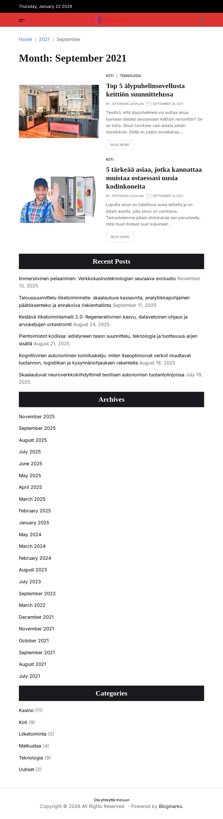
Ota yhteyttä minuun (112, 799)
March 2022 (32, 605)
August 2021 (32, 664)
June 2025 (30, 463)
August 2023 (33, 570)
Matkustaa (30, 746)
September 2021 (37, 652)
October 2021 (34, 640)
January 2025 (34, 522)
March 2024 (32, 546)
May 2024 (30, 534)
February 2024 (35, 558)
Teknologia (130, 76)
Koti (110, 76)
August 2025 (33, 440)
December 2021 (36, 617)
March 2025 (32, 499)
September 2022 (37, 593)
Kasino (26, 710)
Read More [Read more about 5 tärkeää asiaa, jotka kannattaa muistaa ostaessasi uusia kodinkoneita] (118, 238)
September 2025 (37, 428)
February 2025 (35, 511)
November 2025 (37, 416)
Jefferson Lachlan (127, 104)
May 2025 (30, 475)
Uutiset (26, 769)
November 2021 (36, 629)
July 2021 (29, 676)
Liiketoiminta (32, 734)
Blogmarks (170, 806)
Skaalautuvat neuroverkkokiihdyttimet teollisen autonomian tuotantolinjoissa (101, 375)
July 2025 (30, 452)
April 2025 (30, 487)
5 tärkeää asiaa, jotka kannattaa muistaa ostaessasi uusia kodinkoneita (154, 178)
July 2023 (30, 581)
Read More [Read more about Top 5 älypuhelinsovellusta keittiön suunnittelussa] (118, 146)
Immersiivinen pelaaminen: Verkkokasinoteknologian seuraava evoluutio (97, 278)
